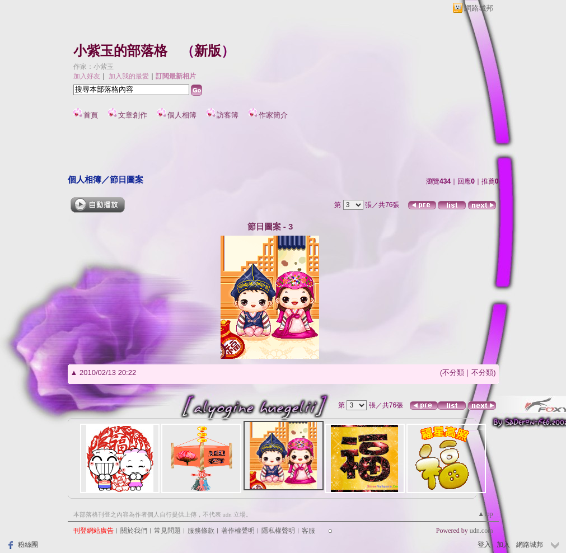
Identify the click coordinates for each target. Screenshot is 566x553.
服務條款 (201, 531)
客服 (308, 531)
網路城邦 (478, 8)
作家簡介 (273, 115)
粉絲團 (28, 545)
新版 (207, 51)
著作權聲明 (238, 531)
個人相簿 (182, 115)
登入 (484, 545)
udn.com (481, 531)
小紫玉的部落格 (120, 51)
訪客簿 (227, 115)
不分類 (453, 372)
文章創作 (132, 115)
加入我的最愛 (129, 76)
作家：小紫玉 (93, 67)
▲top (485, 514)
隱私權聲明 (278, 531)
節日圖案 (126, 179)
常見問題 (167, 531)
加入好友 (86, 76)
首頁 (90, 115)
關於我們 (133, 531)
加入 (503, 545)
